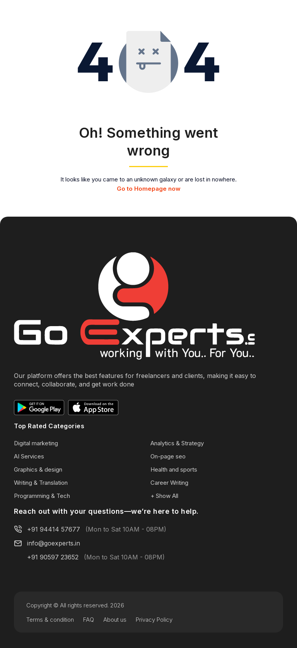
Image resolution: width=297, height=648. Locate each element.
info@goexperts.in (53, 543)
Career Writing (169, 482)
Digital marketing (36, 443)
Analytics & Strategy (177, 443)
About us (114, 619)
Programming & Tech (42, 495)
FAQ (88, 619)
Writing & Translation (41, 482)
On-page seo (168, 456)
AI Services (29, 456)
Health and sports (173, 469)
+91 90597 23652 (53, 557)
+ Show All (164, 495)
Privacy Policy (154, 619)
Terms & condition (50, 619)
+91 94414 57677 (53, 529)
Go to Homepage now (149, 188)
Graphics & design (38, 469)
